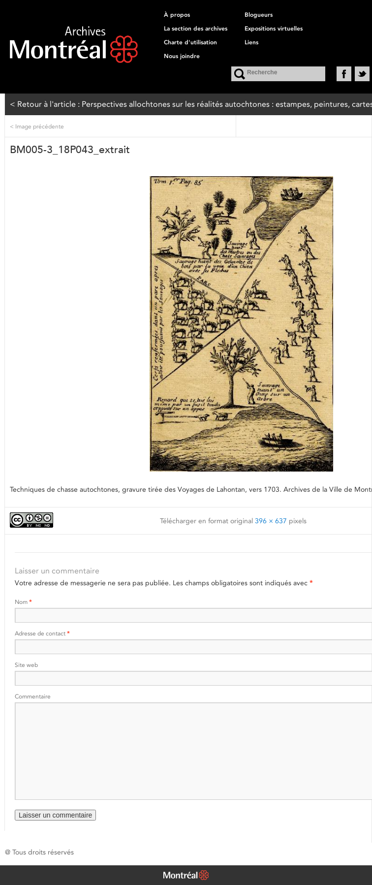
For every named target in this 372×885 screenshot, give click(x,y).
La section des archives (195, 28)
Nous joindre (182, 56)
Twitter (362, 73)
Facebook (344, 73)
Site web (26, 664)
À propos (177, 14)
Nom (23, 601)
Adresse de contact (42, 633)
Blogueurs (259, 14)
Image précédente (37, 126)
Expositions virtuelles (274, 28)
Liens (251, 42)
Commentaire (33, 696)
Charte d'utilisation (190, 42)
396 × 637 (271, 520)
